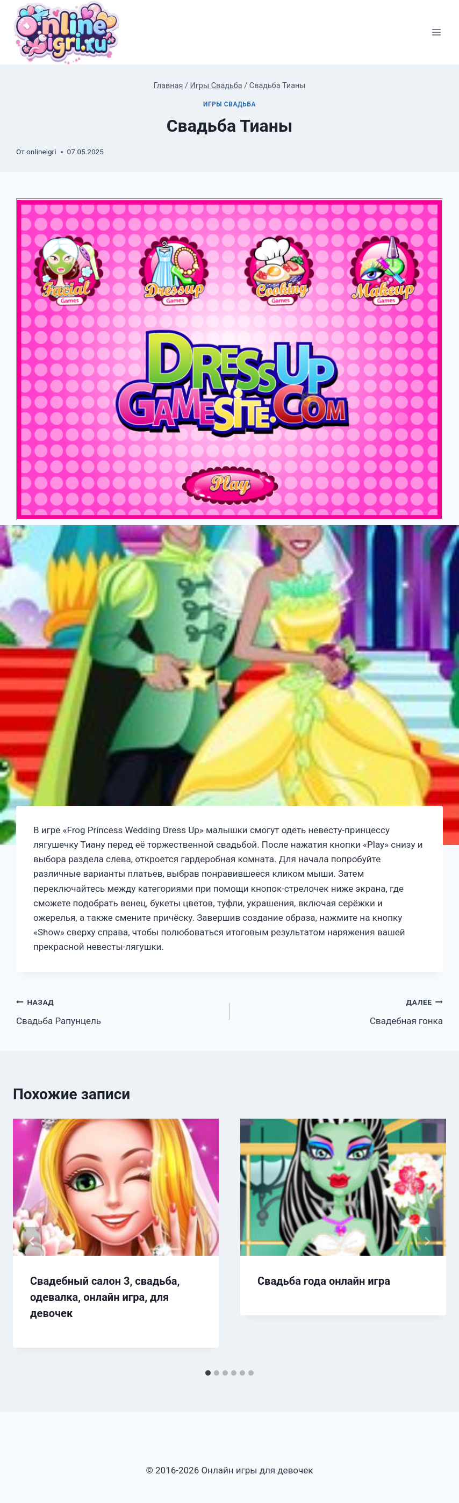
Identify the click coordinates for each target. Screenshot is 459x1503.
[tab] (208, 1373)
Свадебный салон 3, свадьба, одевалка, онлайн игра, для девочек (105, 1297)
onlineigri (41, 151)
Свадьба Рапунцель (118, 1010)
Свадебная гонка (341, 1010)
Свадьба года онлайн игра (323, 1281)
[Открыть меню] (436, 32)
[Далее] (426, 1241)
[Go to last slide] (32, 1241)
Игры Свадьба (229, 104)
